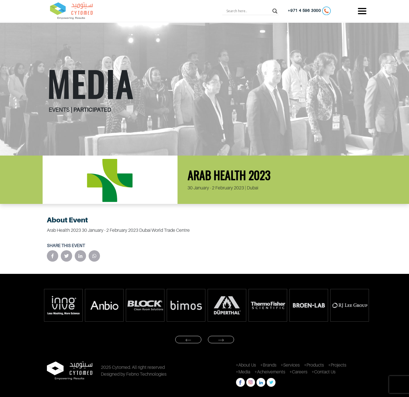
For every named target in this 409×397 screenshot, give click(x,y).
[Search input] (248, 11)
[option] (63, 305)
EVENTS (60, 109)
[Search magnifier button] (275, 11)
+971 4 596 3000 (309, 11)
